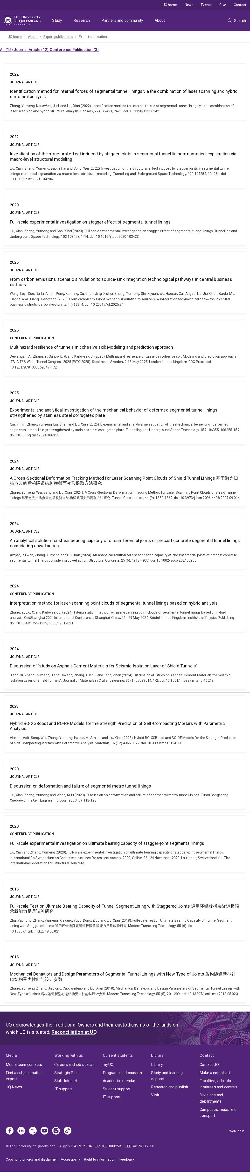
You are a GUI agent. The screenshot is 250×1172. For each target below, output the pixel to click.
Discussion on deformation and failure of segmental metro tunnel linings (125, 783)
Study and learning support (167, 1076)
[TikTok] (67, 1131)
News (189, 5)
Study (57, 20)
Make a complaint (215, 1073)
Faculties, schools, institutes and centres (218, 1083)
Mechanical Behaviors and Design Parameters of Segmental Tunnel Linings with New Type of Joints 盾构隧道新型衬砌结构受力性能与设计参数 (125, 974)
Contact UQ (209, 1064)
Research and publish (169, 1087)
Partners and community (122, 20)
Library (157, 1064)
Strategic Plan (66, 1073)
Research (82, 20)
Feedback (126, 1159)
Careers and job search (74, 1064)
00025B (115, 1146)
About (160, 20)
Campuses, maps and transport (218, 1112)
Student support (116, 1089)
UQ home (170, 5)
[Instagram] (56, 1131)
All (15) (7, 49)
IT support (63, 1089)
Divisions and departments (211, 1098)
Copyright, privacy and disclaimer (31, 1159)
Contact (240, 5)
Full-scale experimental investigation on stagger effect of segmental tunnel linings (125, 219)
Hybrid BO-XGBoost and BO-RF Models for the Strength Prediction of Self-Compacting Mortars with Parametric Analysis (125, 724)
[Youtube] (44, 1131)
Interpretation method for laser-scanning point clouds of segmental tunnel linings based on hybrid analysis (125, 603)
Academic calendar (119, 1080)
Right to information (99, 1159)
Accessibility (70, 1159)
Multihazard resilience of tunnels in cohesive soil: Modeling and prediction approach (125, 347)
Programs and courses (122, 1073)
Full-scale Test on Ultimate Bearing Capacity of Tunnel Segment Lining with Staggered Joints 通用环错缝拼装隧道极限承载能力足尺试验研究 (125, 909)
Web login (236, 1131)
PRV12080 (146, 1146)
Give (222, 5)
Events (206, 5)
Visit (155, 1095)
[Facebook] (10, 1131)
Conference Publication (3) (74, 49)
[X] (33, 1131)
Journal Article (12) (31, 49)
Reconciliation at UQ (74, 1032)
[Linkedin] (21, 1131)
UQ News (14, 1087)
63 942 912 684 (80, 1146)
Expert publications (58, 37)
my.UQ (108, 1064)
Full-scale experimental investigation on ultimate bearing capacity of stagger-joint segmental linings (125, 844)
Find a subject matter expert (24, 1076)
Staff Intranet (65, 1080)
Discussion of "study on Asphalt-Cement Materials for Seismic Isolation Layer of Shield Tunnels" (125, 663)
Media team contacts (24, 1064)
